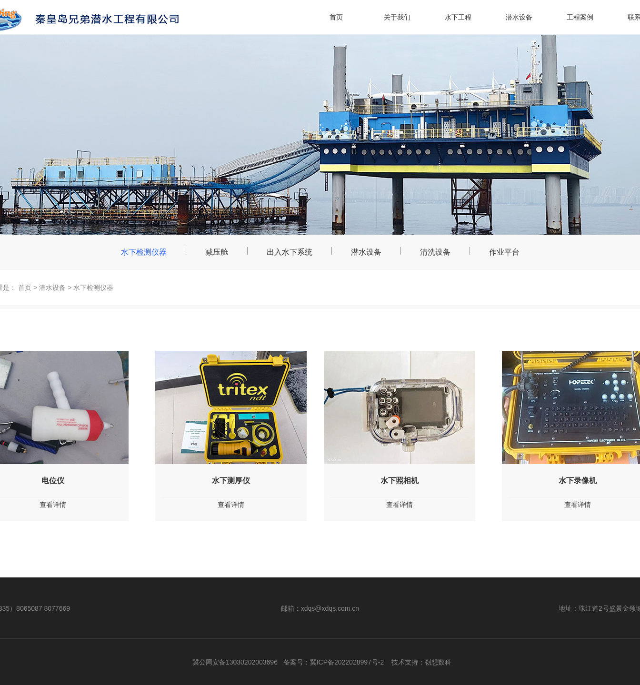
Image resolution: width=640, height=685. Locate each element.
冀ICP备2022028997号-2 (347, 662)
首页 (336, 17)
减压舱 (216, 252)
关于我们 (397, 17)
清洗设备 (435, 252)
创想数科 (438, 662)
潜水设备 (519, 17)
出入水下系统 (289, 252)
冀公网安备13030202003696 (235, 662)
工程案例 (580, 17)
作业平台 (504, 252)
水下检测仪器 (144, 252)
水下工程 (458, 17)
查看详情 (231, 504)
